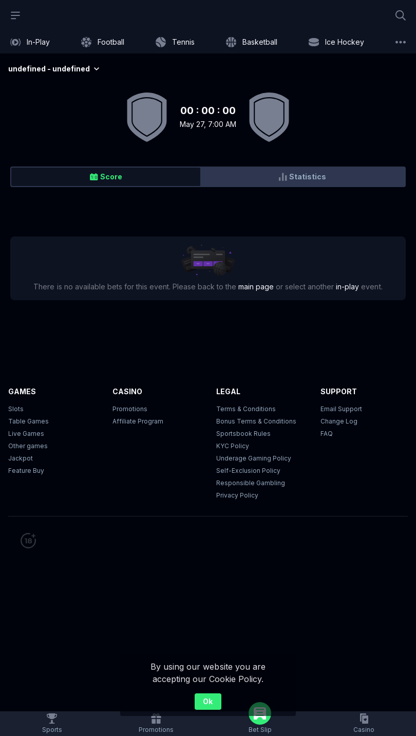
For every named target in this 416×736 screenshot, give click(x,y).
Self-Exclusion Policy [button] (248, 470)
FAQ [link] (326, 433)
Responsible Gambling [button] (250, 483)
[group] (208, 177)
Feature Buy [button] (26, 470)
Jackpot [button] (20, 458)
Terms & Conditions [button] (246, 409)
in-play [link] (347, 286)
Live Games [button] (26, 433)
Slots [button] (16, 409)
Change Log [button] (338, 421)
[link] (30, 42)
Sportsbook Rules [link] (243, 433)
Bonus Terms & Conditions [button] (256, 421)
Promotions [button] (129, 409)
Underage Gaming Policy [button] (253, 458)
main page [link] (256, 286)
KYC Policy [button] (232, 446)
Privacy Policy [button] (237, 495)
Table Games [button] (28, 421)
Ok (208, 701)
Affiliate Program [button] (137, 421)
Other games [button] (28, 446)
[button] (363, 723)
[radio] (105, 177)
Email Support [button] (341, 409)
